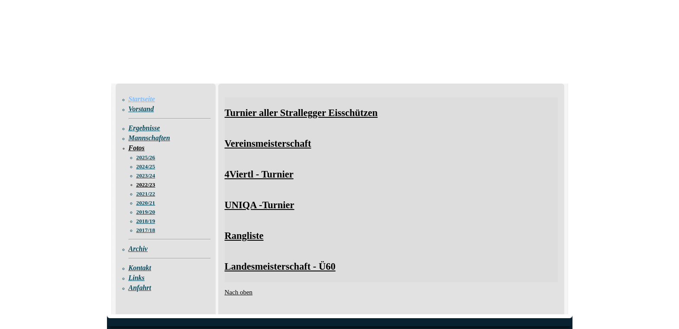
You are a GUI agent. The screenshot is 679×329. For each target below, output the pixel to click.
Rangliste (244, 235)
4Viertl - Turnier (259, 174)
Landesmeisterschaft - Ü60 (280, 266)
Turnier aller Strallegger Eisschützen (301, 112)
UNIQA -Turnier (259, 205)
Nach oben (239, 292)
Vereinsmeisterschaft (268, 143)
